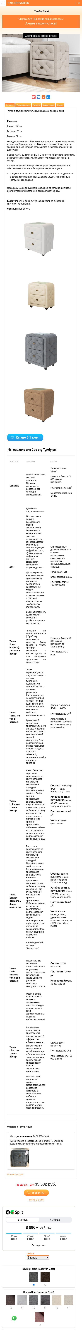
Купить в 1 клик (27, 438)
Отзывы (60, 105)
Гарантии (36, 105)
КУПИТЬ (38, 1193)
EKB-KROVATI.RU (18, 3)
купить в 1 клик (36, 1199)
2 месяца (22, 1220)
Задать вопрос (48, 105)
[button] (8, 74)
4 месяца (55, 1220)
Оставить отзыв (15, 1174)
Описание (9, 105)
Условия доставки (23, 105)
